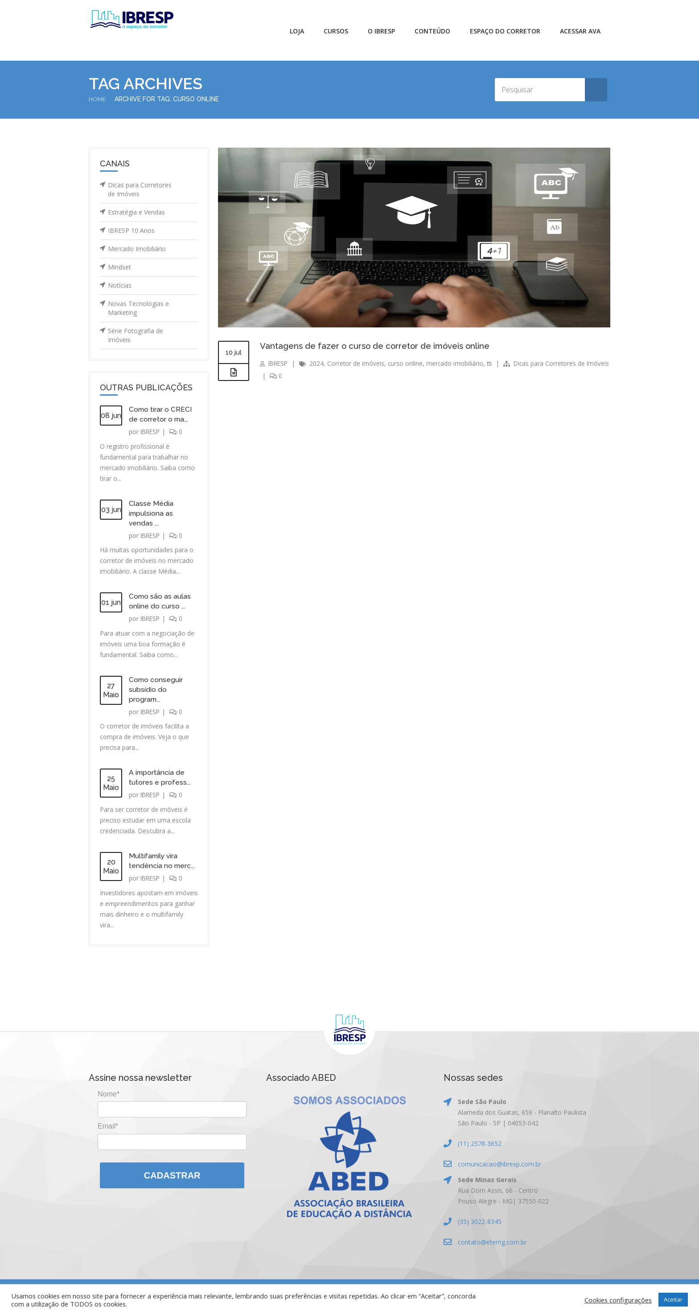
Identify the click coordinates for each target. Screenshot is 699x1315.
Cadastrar (172, 1175)
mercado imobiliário (458, 363)
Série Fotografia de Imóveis (135, 335)
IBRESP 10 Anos (131, 230)
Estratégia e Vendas (136, 212)
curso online (408, 363)
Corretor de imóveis (358, 363)
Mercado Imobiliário (137, 248)
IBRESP (151, 431)
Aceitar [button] (673, 1299)
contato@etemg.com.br (492, 1242)
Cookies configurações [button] (618, 1300)
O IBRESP (381, 31)
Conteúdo (432, 31)
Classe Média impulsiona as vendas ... (151, 513)
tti (493, 363)
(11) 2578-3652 (480, 1143)
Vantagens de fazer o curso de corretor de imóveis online (381, 345)
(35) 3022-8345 (480, 1221)
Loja (297, 31)
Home (98, 99)
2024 (319, 363)
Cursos (336, 31)
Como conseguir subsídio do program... (156, 689)
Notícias (120, 285)
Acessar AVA (580, 31)
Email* (108, 1126)
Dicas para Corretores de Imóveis (140, 189)
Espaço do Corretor (505, 31)
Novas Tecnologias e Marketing (138, 308)
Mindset (119, 267)
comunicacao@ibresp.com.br (499, 1164)
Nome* (108, 1094)
